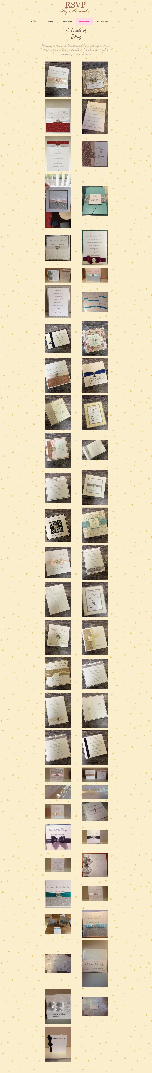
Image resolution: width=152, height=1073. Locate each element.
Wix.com (89, 1072)
